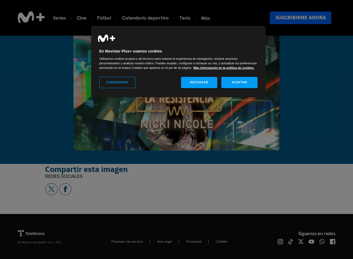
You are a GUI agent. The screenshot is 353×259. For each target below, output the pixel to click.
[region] (178, 61)
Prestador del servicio (127, 241)
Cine (81, 18)
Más (229, 18)
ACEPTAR (239, 82)
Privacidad (193, 241)
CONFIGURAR (117, 82)
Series (59, 18)
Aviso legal (164, 241)
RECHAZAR (199, 82)
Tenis (184, 18)
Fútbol (104, 18)
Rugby (207, 18)
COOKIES (221, 241)
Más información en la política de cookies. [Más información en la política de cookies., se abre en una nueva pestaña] (224, 67)
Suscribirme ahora (300, 17)
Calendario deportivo (145, 18)
